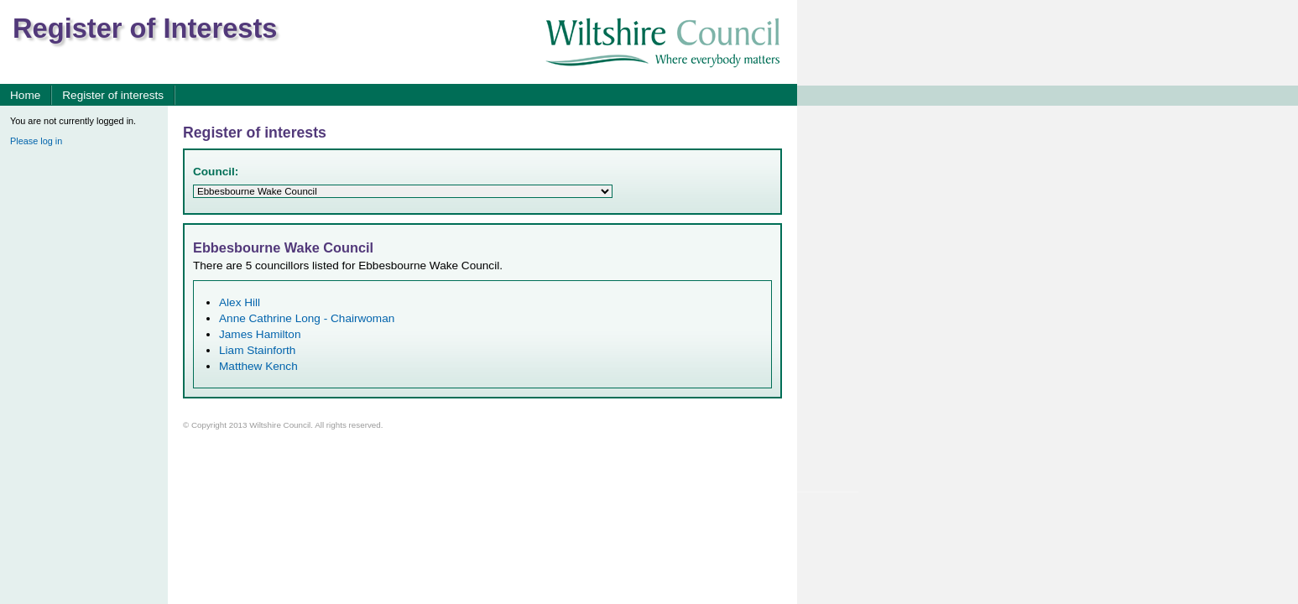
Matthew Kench (258, 366)
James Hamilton (259, 334)
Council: (215, 171)
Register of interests (113, 95)
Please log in (36, 141)
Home (25, 95)
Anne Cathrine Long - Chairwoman (306, 318)
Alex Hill (239, 302)
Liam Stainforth (257, 350)
